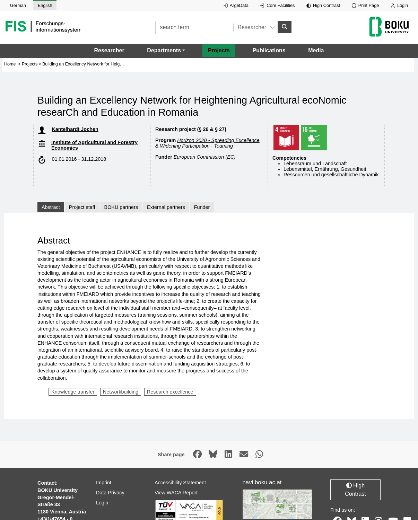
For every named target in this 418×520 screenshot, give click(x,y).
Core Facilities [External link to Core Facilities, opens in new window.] (277, 5)
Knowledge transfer (72, 392)
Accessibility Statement (180, 482)
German (18, 5)
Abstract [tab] (51, 207)
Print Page (365, 5)
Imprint (103, 482)
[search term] (194, 27)
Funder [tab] (202, 207)
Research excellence (170, 392)
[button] (166, 50)
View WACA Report (176, 492)
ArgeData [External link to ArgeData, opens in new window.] (236, 5)
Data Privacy (110, 492)
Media (316, 50)
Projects (219, 50)
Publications (268, 50)
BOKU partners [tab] (121, 207)
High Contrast (323, 5)
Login (399, 5)
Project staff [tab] (82, 207)
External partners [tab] (166, 207)
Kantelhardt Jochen (75, 129)
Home (10, 63)
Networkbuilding (120, 392)
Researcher (109, 50)
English (45, 5)
